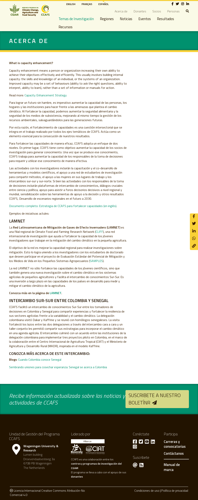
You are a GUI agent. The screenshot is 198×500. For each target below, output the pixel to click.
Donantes (140, 11)
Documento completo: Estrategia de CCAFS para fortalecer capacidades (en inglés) (62, 206)
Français (87, 4)
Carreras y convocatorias (175, 444)
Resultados (165, 18)
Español (103, 4)
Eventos (144, 18)
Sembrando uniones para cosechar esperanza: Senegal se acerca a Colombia (58, 367)
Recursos (66, 27)
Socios (156, 11)
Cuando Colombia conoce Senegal (39, 359)
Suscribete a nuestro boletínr (155, 398)
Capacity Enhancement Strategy (46, 95)
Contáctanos (174, 453)
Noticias (126, 18)
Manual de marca (172, 467)
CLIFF (99, 231)
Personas (173, 11)
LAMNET (55, 293)
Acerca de (121, 11)
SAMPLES (96, 261)
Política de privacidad (174, 490)
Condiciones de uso (146, 490)
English (70, 4)
